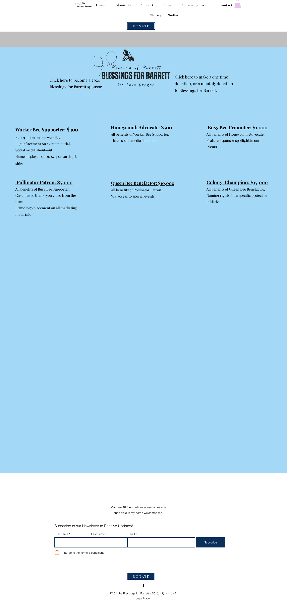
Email (131, 534)
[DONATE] (141, 26)
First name (61, 534)
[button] (237, 4)
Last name (98, 534)
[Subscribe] (210, 542)
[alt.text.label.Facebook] (143, 586)
